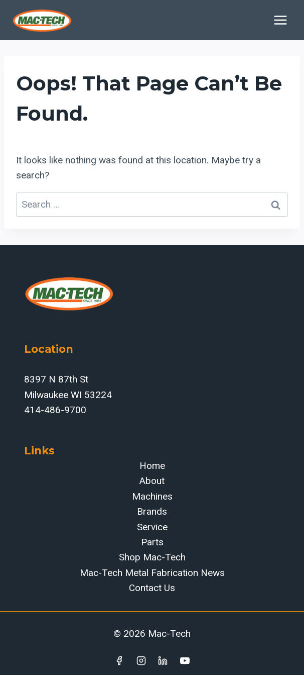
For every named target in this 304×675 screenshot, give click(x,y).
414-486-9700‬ (55, 410)
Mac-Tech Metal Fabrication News (152, 572)
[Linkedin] (163, 660)
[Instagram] (140, 660)
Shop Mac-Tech (152, 557)
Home (152, 465)
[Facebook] (118, 660)
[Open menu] (280, 20)
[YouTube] (185, 660)
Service (152, 527)
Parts (152, 542)
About (152, 481)
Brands (152, 511)
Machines (152, 496)
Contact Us (152, 588)
